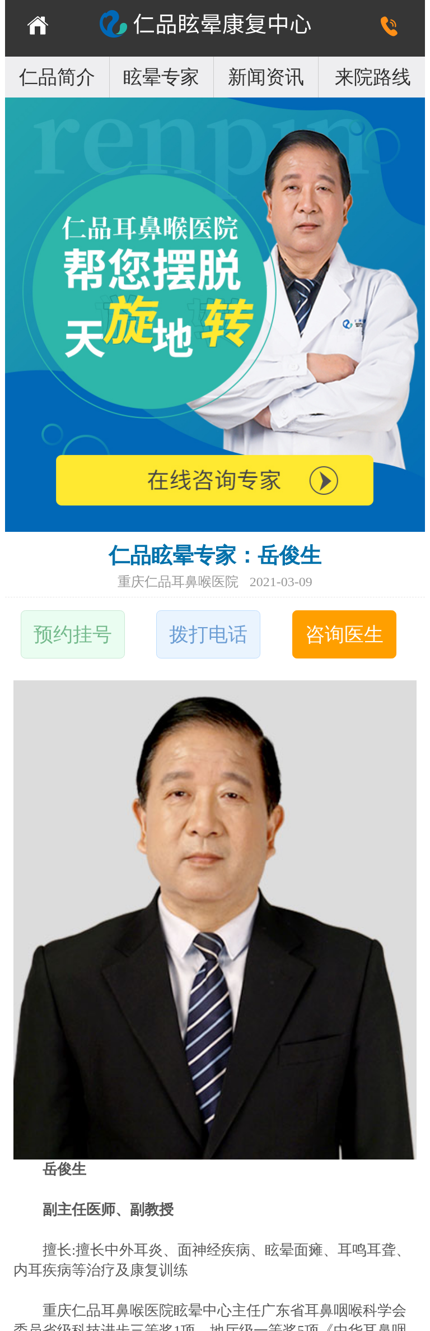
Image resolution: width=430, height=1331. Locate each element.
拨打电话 (208, 634)
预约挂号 (73, 634)
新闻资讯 (266, 77)
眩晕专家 (161, 77)
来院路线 (373, 77)
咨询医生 (344, 634)
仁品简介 (57, 77)
